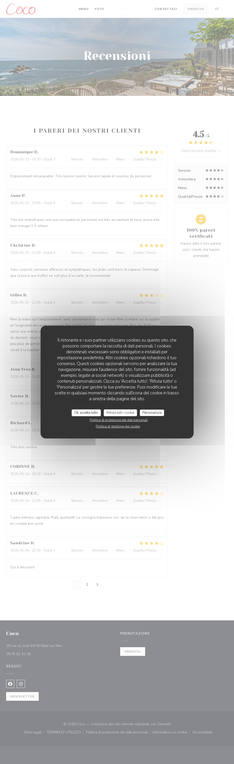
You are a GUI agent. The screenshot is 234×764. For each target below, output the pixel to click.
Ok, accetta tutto (86, 412)
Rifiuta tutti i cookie (120, 412)
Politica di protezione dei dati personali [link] (119, 420)
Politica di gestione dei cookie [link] (118, 426)
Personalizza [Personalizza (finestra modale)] (151, 412)
